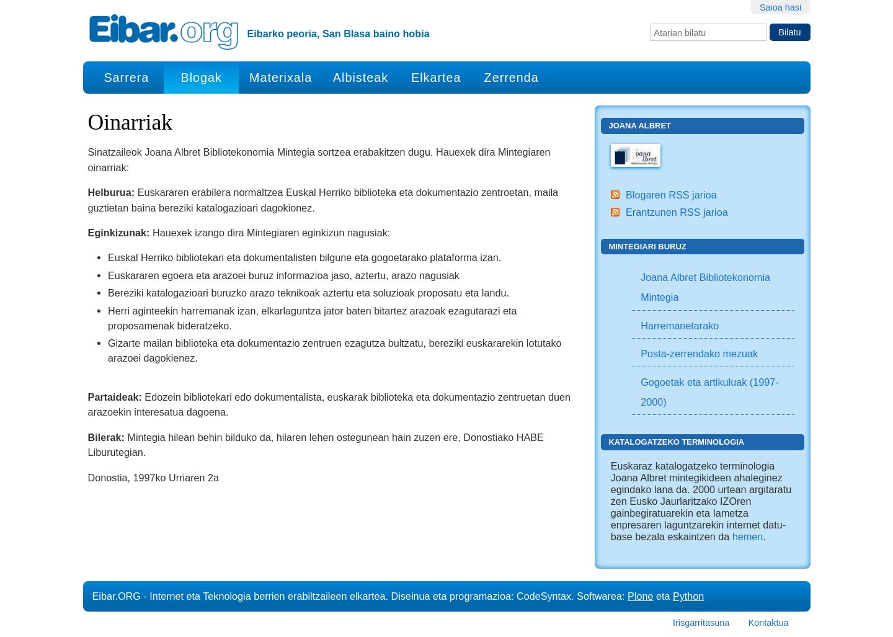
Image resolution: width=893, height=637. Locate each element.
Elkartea (436, 77)
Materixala (280, 77)
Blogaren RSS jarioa (671, 194)
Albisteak (360, 77)
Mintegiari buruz (647, 246)
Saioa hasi (780, 7)
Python (688, 596)
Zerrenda (511, 77)
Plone (640, 596)
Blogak (200, 77)
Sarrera (126, 77)
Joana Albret (639, 125)
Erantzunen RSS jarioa (677, 212)
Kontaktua (769, 623)
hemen (747, 536)
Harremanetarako (680, 325)
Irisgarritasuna (701, 623)
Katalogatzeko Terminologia (676, 442)
